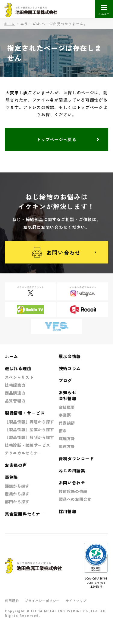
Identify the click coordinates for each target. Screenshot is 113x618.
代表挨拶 (67, 423)
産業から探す (17, 494)
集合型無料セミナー (25, 514)
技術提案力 (15, 385)
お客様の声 (16, 465)
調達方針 (67, 446)
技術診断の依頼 (73, 491)
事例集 (11, 477)
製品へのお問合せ (75, 499)
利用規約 (12, 600)
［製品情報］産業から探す (29, 429)
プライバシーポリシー (42, 600)
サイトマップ (76, 600)
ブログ (65, 380)
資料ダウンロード (76, 458)
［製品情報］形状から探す (29, 437)
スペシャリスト (19, 377)
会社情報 (68, 398)
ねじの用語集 (72, 470)
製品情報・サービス (25, 413)
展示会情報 (70, 356)
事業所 (65, 415)
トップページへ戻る (56, 139)
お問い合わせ (56, 252)
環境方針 (67, 438)
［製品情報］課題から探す (29, 422)
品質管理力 (15, 400)
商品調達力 (15, 393)
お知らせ (68, 392)
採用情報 (68, 511)
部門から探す (17, 501)
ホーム (9, 23)
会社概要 (67, 407)
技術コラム (70, 368)
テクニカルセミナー (23, 453)
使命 (63, 431)
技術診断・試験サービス (27, 445)
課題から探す (17, 486)
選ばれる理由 (18, 368)
